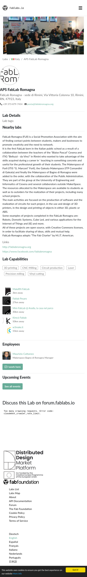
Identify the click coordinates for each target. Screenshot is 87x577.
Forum (12, 504)
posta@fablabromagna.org (40, 104)
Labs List (14, 489)
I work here (13, 366)
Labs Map (14, 493)
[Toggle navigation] (80, 7)
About (12, 497)
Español (13, 541)
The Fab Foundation (20, 508)
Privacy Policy (17, 516)
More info (17, 573)
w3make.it (18, 327)
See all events (12, 386)
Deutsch (14, 533)
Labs (5, 59)
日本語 (13, 561)
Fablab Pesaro (20, 298)
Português (15, 557)
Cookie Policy (17, 512)
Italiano (13, 549)
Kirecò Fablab (20, 317)
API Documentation (20, 500)
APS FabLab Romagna (36, 59)
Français (13, 545)
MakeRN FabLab (21, 289)
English (13, 537)
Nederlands (15, 553)
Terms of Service (18, 520)
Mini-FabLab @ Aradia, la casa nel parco (33, 308)
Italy (16, 59)
